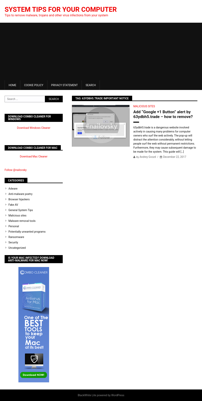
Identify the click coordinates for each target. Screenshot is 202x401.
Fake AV (13, 204)
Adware (12, 188)
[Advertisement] (101, 51)
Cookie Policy (33, 85)
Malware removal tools (21, 220)
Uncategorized (17, 247)
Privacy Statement (64, 85)
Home (12, 85)
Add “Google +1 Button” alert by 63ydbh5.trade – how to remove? (163, 114)
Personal (13, 226)
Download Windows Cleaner (33, 127)
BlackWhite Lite (87, 395)
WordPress (117, 395)
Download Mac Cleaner (34, 156)
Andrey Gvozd (147, 156)
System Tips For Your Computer (63, 9)
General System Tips (20, 210)
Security (13, 242)
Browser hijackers (19, 199)
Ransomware (16, 237)
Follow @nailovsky (16, 169)
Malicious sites (144, 106)
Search (91, 85)
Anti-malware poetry (20, 194)
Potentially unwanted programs (27, 231)
